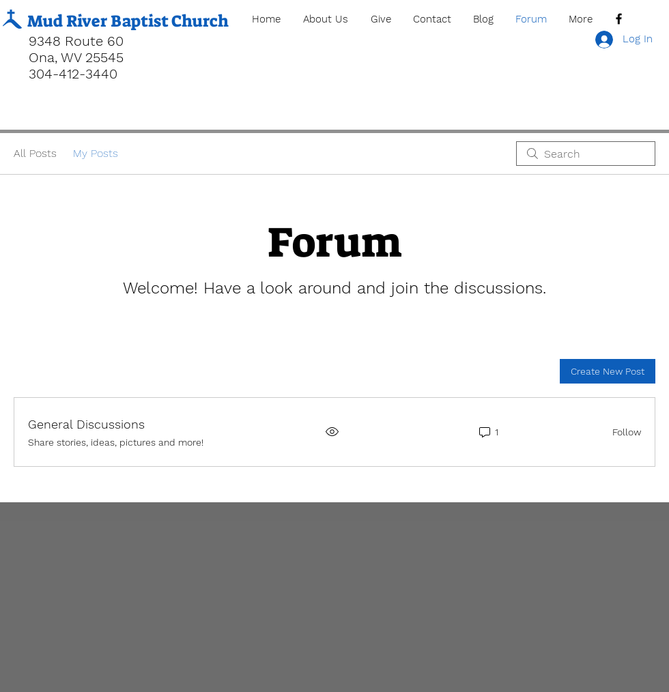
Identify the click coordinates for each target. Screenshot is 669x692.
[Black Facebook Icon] (619, 19)
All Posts (35, 153)
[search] (585, 153)
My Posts (95, 153)
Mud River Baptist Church (128, 21)
